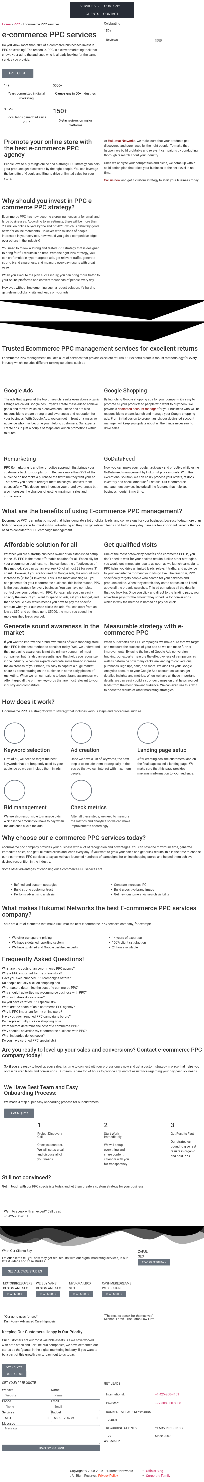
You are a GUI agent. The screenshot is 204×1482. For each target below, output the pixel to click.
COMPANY (114, 6)
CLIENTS (92, 14)
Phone (6, 1401)
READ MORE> (15, 1293)
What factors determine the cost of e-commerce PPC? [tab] (40, 988)
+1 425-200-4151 (16, 1216)
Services (8, 1412)
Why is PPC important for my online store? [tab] (32, 973)
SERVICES (89, 6)
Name (55, 1390)
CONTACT (110, 14)
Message (8, 1423)
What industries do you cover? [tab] (23, 997)
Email (55, 1401)
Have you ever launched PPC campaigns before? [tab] (36, 978)
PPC (17, 24)
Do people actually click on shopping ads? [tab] (31, 983)
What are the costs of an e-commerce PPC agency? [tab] (38, 968)
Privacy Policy (108, 1476)
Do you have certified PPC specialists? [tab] (29, 1002)
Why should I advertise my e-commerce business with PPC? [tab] (44, 992)
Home (6, 24)
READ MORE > (48, 1293)
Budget (56, 1412)
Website (7, 1390)
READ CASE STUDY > (154, 1262)
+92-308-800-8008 (168, 1403)
